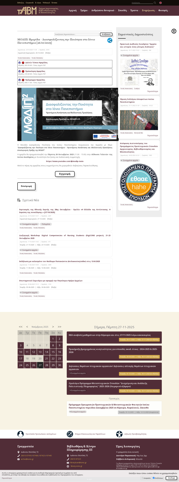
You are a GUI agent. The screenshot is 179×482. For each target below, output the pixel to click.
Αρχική (73, 10)
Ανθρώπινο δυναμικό (102, 10)
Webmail (46, 3)
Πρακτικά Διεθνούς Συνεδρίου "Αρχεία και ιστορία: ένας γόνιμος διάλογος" (138, 45)
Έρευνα (134, 10)
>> (59, 327)
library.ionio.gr (76, 466)
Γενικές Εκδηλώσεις (37, 58)
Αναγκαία (147, 478)
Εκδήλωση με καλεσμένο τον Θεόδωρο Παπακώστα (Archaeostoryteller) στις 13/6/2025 (59, 261)
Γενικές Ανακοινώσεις (24, 58)
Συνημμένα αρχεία (29, 224)
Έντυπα (54, 3)
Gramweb (30, 3)
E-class (38, 3)
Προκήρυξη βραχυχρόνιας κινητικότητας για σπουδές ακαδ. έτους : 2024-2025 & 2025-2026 (113, 351)
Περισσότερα (152, 91)
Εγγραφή (64, 174)
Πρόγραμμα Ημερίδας (31, 80)
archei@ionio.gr (27, 459)
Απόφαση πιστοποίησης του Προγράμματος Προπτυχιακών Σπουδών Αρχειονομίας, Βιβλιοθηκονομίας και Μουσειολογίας (139, 147)
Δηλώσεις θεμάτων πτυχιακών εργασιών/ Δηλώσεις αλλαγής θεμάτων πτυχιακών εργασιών (112, 368)
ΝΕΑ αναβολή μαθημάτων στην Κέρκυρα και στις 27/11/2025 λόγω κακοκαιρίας (110, 335)
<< (20, 327)
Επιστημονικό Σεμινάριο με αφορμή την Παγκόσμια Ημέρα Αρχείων (51, 281)
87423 (42, 455)
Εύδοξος (20, 3)
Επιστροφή (26, 186)
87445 (49, 455)
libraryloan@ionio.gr (78, 462)
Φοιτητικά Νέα (138, 133)
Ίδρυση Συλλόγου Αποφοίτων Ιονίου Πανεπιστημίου (137, 100)
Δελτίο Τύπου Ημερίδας (33, 62)
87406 (35, 455)
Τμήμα (84, 10)
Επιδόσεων (159, 478)
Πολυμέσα (46, 224)
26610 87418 (26, 455)
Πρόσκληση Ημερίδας (31, 71)
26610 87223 (75, 459)
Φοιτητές (163, 10)
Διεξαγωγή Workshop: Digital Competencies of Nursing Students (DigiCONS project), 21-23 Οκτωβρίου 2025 (64, 236)
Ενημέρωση (148, 10)
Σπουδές (122, 10)
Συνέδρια (137, 89)
